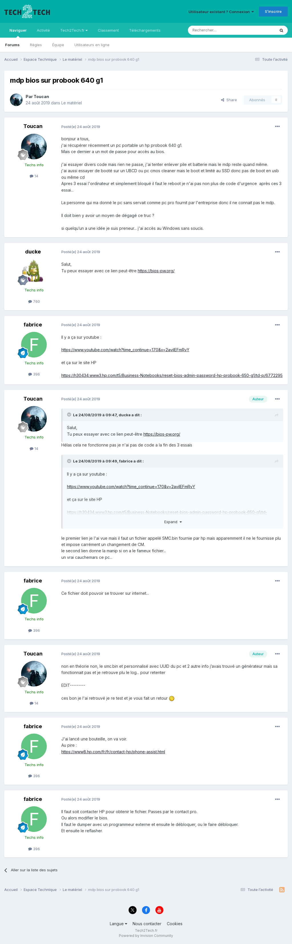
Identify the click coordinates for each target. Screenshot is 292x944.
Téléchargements (145, 30)
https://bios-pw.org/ (156, 270)
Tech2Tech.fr (74, 30)
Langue (118, 923)
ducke (33, 252)
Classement (108, 30)
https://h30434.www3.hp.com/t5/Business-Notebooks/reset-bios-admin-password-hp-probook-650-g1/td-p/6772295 (172, 375)
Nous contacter (147, 923)
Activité (43, 30)
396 (34, 374)
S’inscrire (273, 11)
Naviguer (18, 33)
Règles (36, 44)
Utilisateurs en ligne (92, 44)
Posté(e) (80, 126)
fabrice (33, 325)
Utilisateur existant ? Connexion (221, 11)
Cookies (174, 923)
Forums (12, 44)
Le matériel (71, 102)
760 (34, 301)
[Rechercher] (219, 30)
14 (34, 176)
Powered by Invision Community (146, 935)
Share (229, 100)
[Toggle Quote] (69, 414)
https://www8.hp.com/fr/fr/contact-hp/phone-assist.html (113, 751)
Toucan (41, 96)
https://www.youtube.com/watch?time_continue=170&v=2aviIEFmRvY (125, 349)
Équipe (58, 44)
